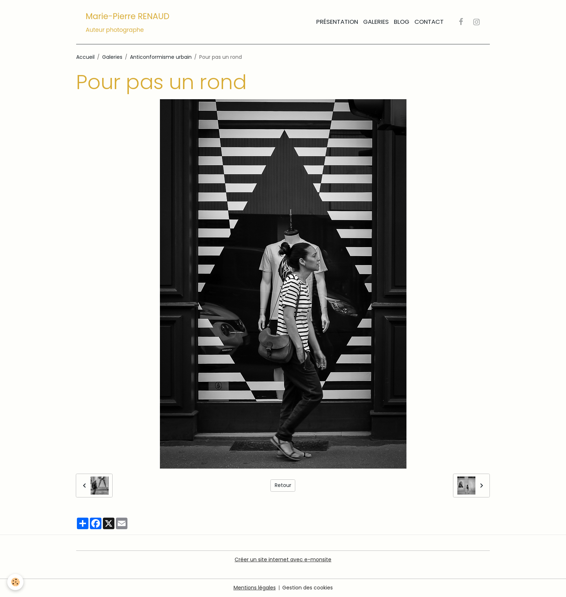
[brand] (129, 22)
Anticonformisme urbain (161, 57)
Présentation (337, 21)
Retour (283, 485)
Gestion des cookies (307, 587)
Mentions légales (255, 587)
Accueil (85, 57)
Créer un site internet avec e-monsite (283, 559)
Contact (429, 21)
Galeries (376, 21)
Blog (401, 21)
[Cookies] (15, 582)
